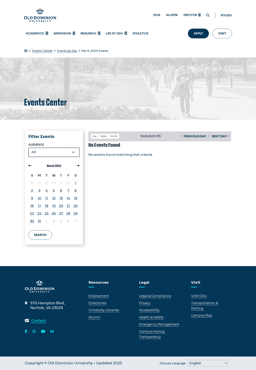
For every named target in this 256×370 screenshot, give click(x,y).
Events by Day (69, 51)
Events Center (44, 51)
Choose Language (173, 363)
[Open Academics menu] (47, 33)
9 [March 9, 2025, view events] (32, 198)
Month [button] (114, 136)
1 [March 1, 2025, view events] (75, 183)
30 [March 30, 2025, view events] (32, 221)
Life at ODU (114, 33)
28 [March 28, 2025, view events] (68, 213)
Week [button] (103, 136)
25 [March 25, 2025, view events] (47, 213)
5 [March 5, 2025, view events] (54, 191)
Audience (36, 145)
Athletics (140, 33)
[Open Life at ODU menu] (126, 33)
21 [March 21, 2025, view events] (68, 206)
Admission (62, 33)
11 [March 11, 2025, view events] (46, 198)
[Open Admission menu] (74, 33)
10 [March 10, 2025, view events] (39, 198)
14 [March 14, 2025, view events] (68, 198)
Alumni (172, 15)
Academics (35, 33)
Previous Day (195, 136)
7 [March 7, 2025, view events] (68, 191)
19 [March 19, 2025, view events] (54, 206)
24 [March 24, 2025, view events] (39, 213)
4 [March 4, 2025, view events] (47, 191)
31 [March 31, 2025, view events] (39, 221)
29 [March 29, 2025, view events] (76, 213)
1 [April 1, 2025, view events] (46, 221)
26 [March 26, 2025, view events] (54, 213)
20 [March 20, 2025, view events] (61, 206)
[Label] (208, 363)
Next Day (219, 136)
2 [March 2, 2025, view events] (32, 191)
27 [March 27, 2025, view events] (61, 213)
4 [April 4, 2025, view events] (68, 221)
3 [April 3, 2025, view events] (61, 221)
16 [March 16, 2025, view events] (32, 206)
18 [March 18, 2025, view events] (46, 206)
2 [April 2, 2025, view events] (54, 221)
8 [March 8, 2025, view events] (75, 191)
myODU (226, 15)
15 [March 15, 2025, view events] (75, 198)
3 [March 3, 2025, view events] (39, 191)
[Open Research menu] (99, 33)
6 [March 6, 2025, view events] (61, 191)
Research (88, 33)
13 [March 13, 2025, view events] (61, 198)
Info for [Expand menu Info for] (192, 15)
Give (156, 15)
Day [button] (94, 136)
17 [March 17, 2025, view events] (39, 206)
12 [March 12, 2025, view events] (53, 198)
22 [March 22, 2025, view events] (76, 206)
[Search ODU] (207, 15)
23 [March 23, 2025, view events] (32, 213)
